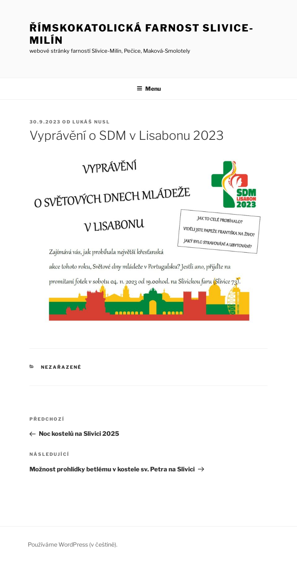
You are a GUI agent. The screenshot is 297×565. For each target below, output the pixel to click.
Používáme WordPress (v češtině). (72, 544)
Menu (149, 88)
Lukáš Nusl (91, 122)
